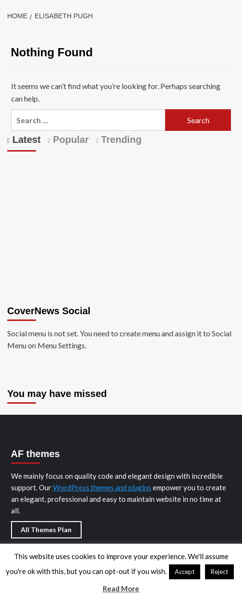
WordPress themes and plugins (102, 487)
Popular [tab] (69, 139)
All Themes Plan (46, 529)
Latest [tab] (25, 139)
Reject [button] (219, 571)
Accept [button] (184, 571)
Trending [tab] (120, 139)
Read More (121, 588)
